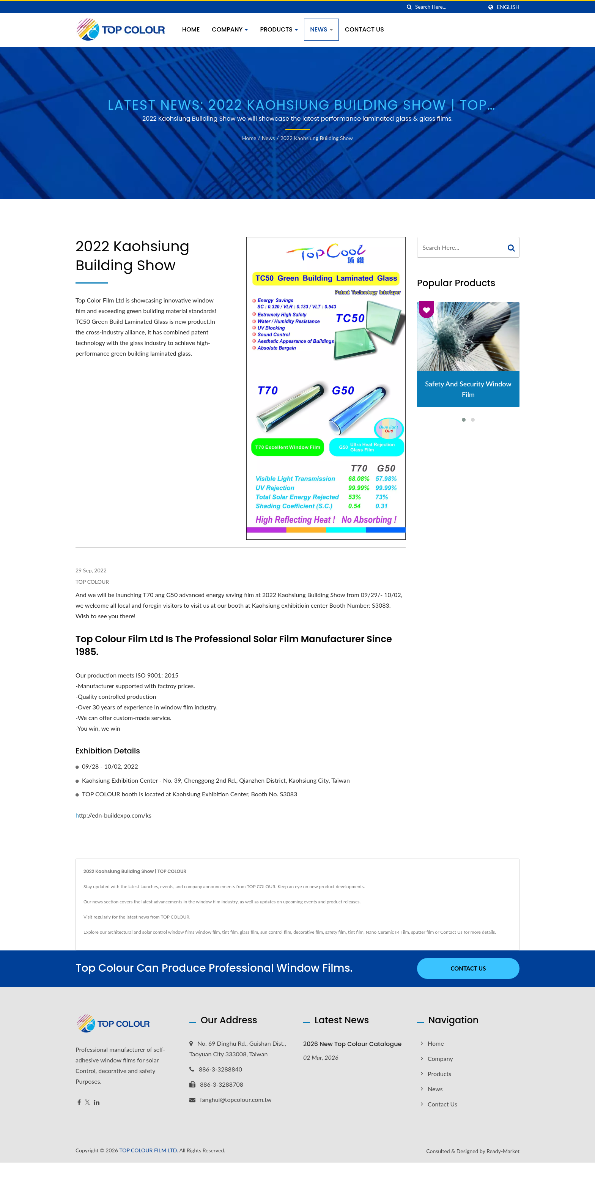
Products (279, 29)
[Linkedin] (96, 1101)
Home (191, 29)
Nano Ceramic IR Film (387, 932)
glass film (249, 932)
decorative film (308, 932)
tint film (230, 932)
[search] (409, 7)
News (321, 29)
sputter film (422, 932)
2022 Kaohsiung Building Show (316, 138)
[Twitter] (87, 1101)
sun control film (275, 932)
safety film (335, 932)
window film (207, 932)
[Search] (449, 7)
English (508, 7)
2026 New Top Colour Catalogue (352, 1043)
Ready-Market (502, 1150)
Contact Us (364, 29)
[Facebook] (79, 1101)
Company (230, 29)
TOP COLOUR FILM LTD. (148, 1149)
